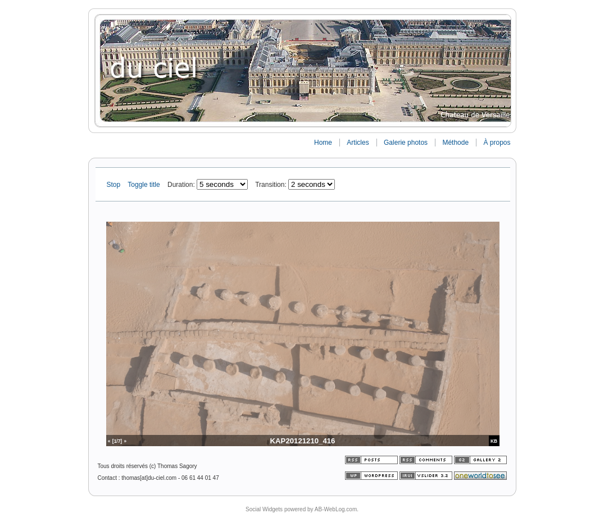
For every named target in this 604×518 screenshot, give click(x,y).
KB (494, 441)
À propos (496, 142)
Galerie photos (406, 142)
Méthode (455, 142)
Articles (358, 142)
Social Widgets (264, 509)
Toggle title (145, 185)
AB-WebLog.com (336, 509)
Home (323, 142)
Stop (114, 185)
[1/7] (117, 441)
